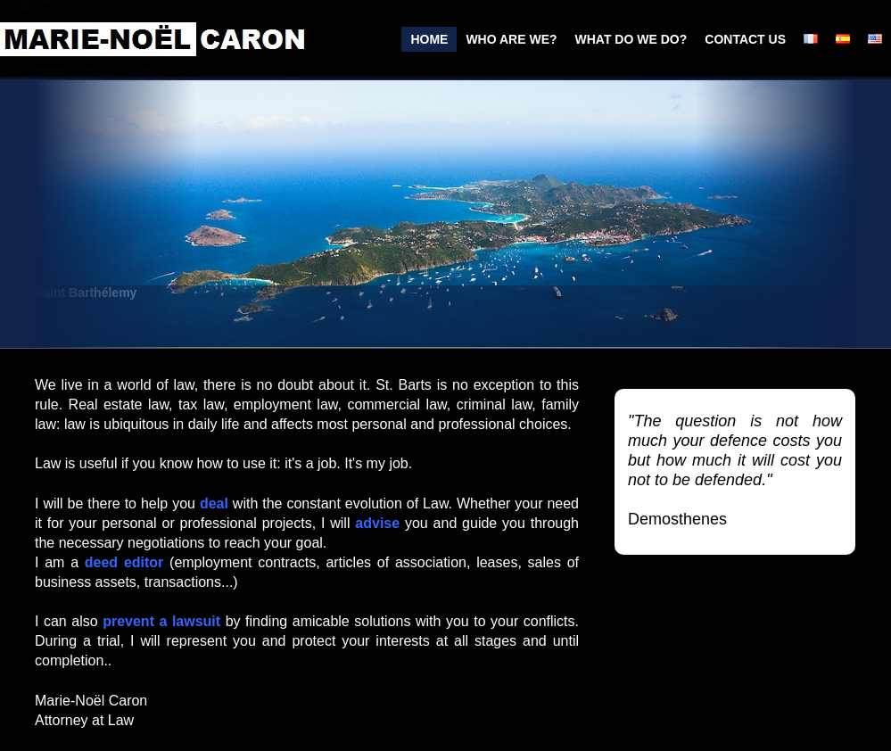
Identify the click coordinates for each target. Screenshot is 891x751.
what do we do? (631, 39)
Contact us (745, 39)
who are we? (511, 39)
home (429, 39)
